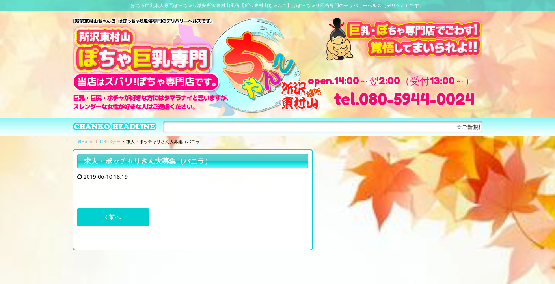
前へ (113, 217)
